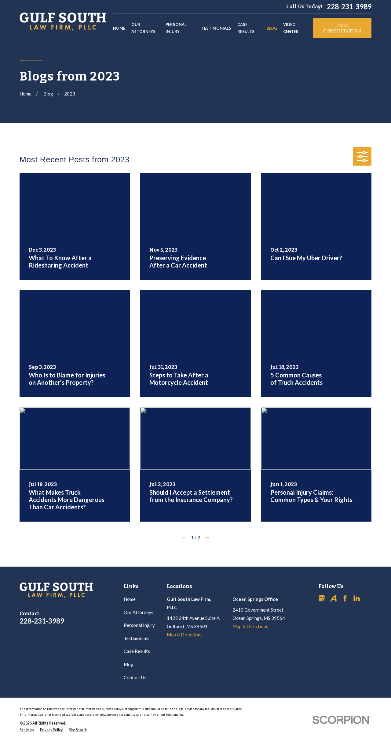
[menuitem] (27, 730)
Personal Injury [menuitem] (176, 28)
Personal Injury (139, 625)
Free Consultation (342, 28)
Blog (128, 664)
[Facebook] (345, 598)
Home (130, 599)
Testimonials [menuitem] (216, 28)
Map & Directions (185, 634)
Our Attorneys (138, 612)
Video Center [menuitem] (291, 28)
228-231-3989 (349, 6)
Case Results (137, 651)
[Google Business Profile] (322, 598)
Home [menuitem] (119, 28)
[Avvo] (333, 598)
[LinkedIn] (356, 598)
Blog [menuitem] (271, 28)
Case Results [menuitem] (245, 28)
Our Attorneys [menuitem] (143, 28)
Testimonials (136, 638)
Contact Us (135, 677)
